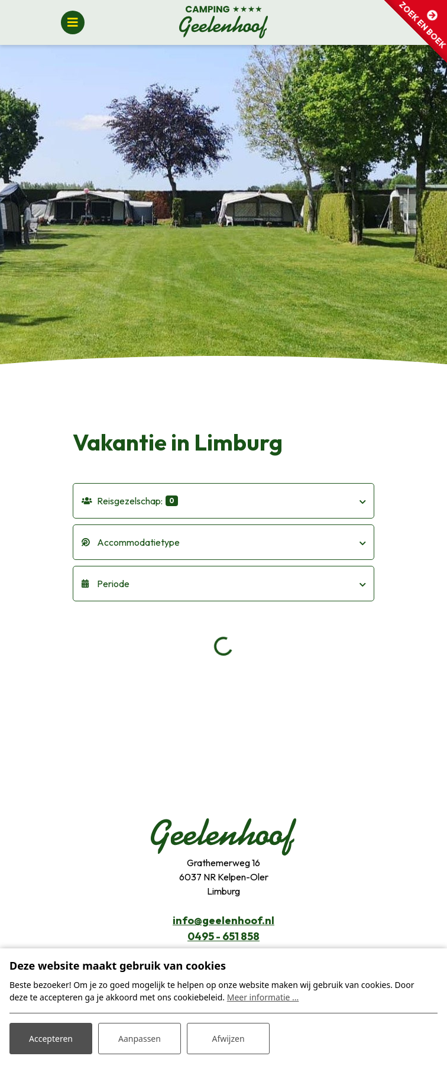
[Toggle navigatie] (73, 22)
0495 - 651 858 (223, 936)
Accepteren (51, 1038)
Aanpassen (139, 1038)
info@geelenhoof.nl (223, 920)
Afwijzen (228, 1038)
